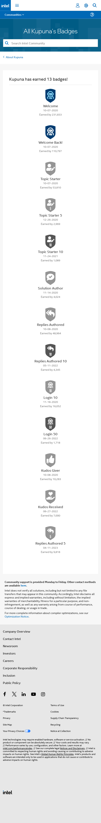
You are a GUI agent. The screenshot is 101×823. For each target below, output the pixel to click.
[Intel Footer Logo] (8, 792)
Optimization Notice (17, 616)
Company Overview (16, 631)
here (23, 585)
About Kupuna (14, 57)
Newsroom (10, 646)
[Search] (50, 43)
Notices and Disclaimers (72, 748)
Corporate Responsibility (20, 668)
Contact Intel (12, 638)
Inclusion (9, 675)
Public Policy (12, 683)
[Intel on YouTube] (33, 694)
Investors (9, 653)
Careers (8, 660)
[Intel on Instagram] (43, 694)
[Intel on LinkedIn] (24, 694)
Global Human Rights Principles (57, 754)
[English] (86, 5)
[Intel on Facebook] (4, 694)
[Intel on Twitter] (14, 694)
